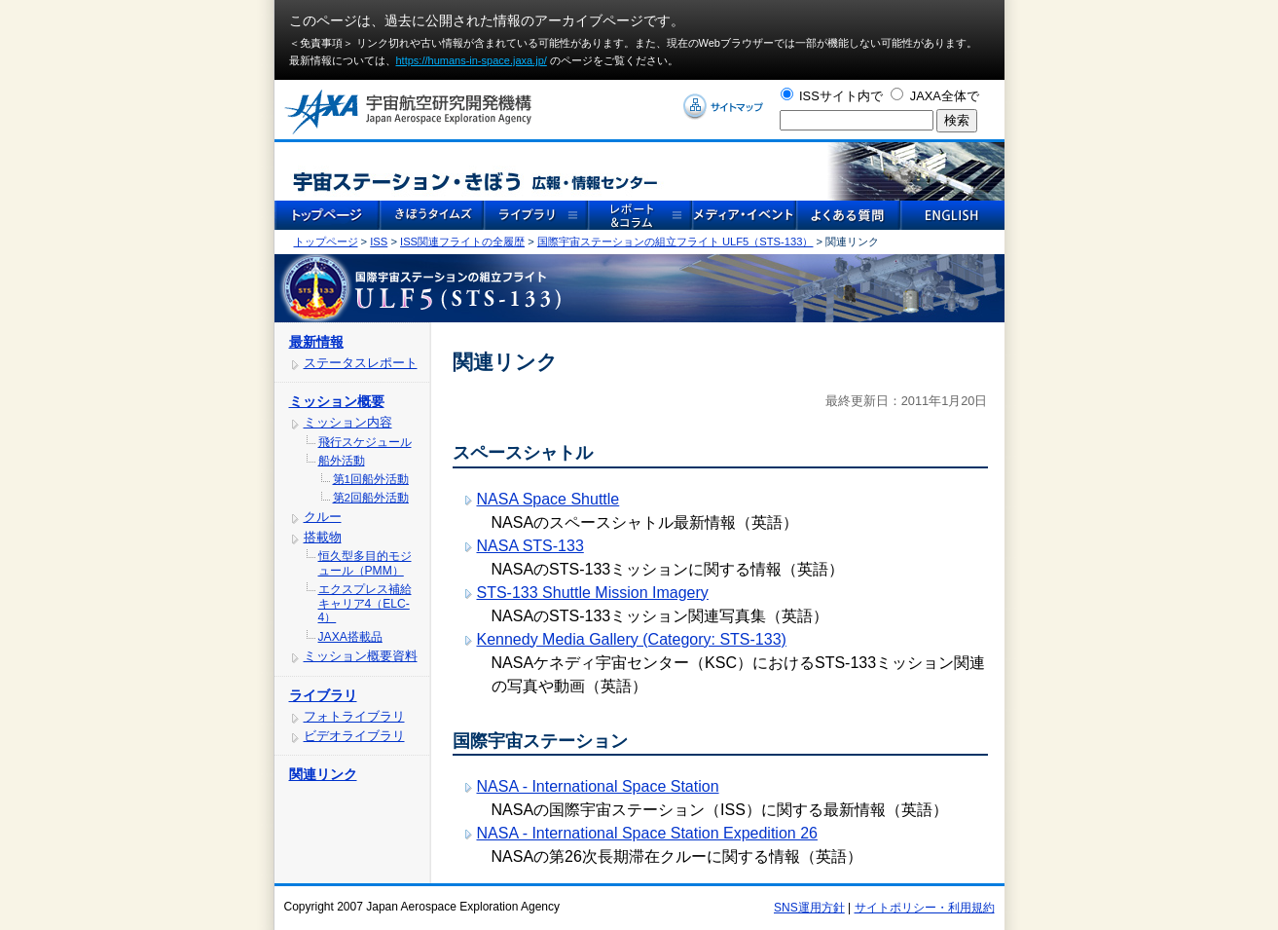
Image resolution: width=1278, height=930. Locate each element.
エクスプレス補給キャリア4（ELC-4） (365, 603)
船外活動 (341, 460)
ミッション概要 (336, 401)
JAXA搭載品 (350, 637)
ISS (378, 241)
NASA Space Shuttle (548, 499)
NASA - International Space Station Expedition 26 (647, 833)
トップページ (326, 241)
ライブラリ (323, 695)
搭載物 (323, 537)
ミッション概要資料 (361, 656)
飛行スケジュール (365, 442)
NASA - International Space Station (598, 786)
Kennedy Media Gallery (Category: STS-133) (631, 639)
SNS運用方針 (809, 907)
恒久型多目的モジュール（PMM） (365, 563)
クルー (323, 516)
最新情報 (316, 342)
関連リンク (323, 774)
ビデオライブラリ (354, 735)
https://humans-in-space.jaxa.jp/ (471, 60)
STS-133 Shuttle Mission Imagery (593, 592)
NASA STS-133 (530, 546)
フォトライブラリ (354, 716)
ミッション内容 (348, 422)
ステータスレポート (361, 362)
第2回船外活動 (371, 497)
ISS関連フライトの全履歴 (462, 241)
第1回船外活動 (371, 479)
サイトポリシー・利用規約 (925, 907)
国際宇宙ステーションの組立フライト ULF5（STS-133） (675, 241)
